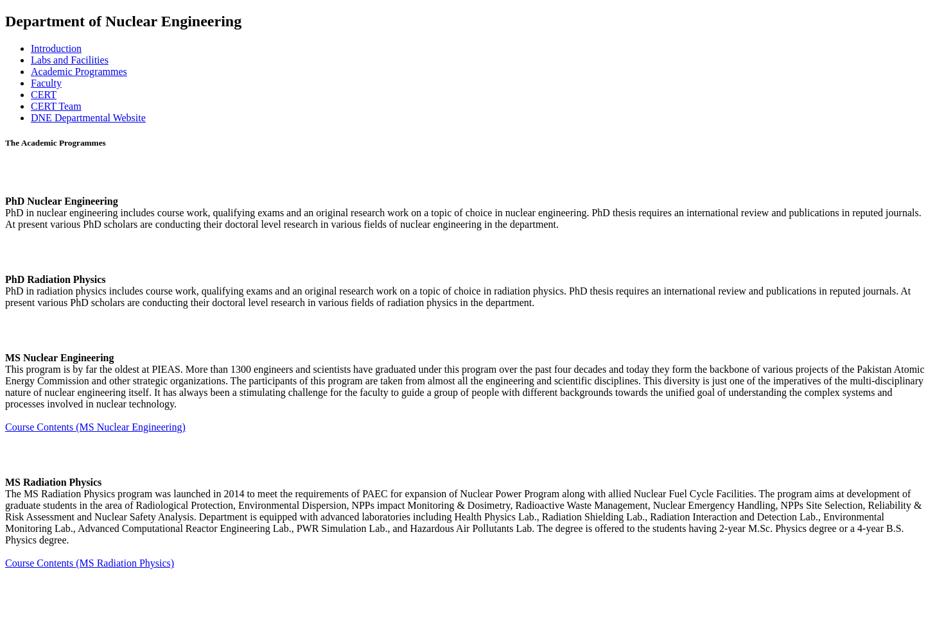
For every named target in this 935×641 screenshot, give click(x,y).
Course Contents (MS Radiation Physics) (89, 563)
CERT (44, 94)
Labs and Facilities (70, 60)
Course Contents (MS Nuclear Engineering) (95, 427)
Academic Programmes (79, 71)
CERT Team (56, 106)
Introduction (56, 48)
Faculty (46, 83)
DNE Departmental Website (88, 117)
